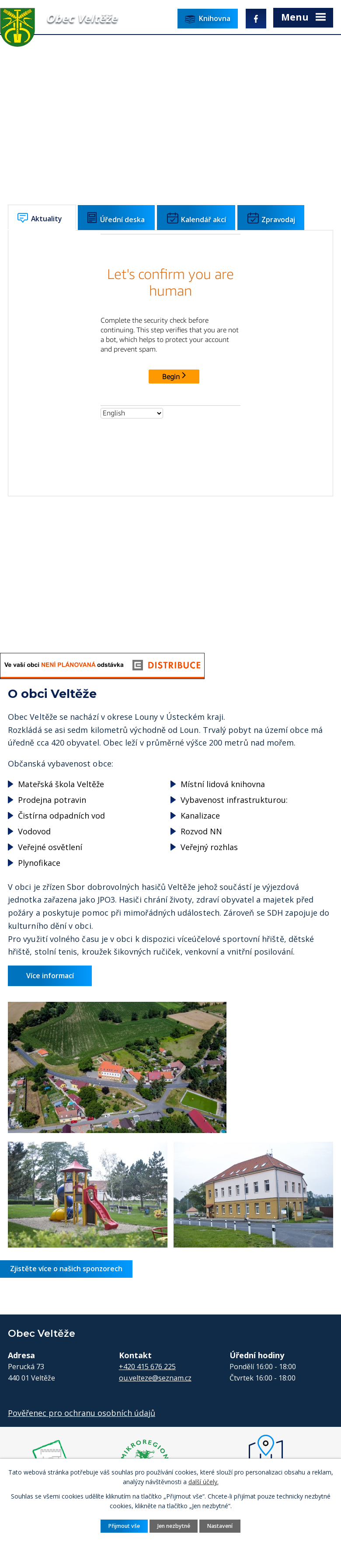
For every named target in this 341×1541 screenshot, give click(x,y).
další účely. (203, 1482)
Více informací (51, 974)
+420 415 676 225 (147, 1365)
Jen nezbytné (173, 1525)
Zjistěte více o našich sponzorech (66, 1267)
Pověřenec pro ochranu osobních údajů (81, 1411)
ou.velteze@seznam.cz (155, 1376)
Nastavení (220, 1525)
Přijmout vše (123, 1525)
